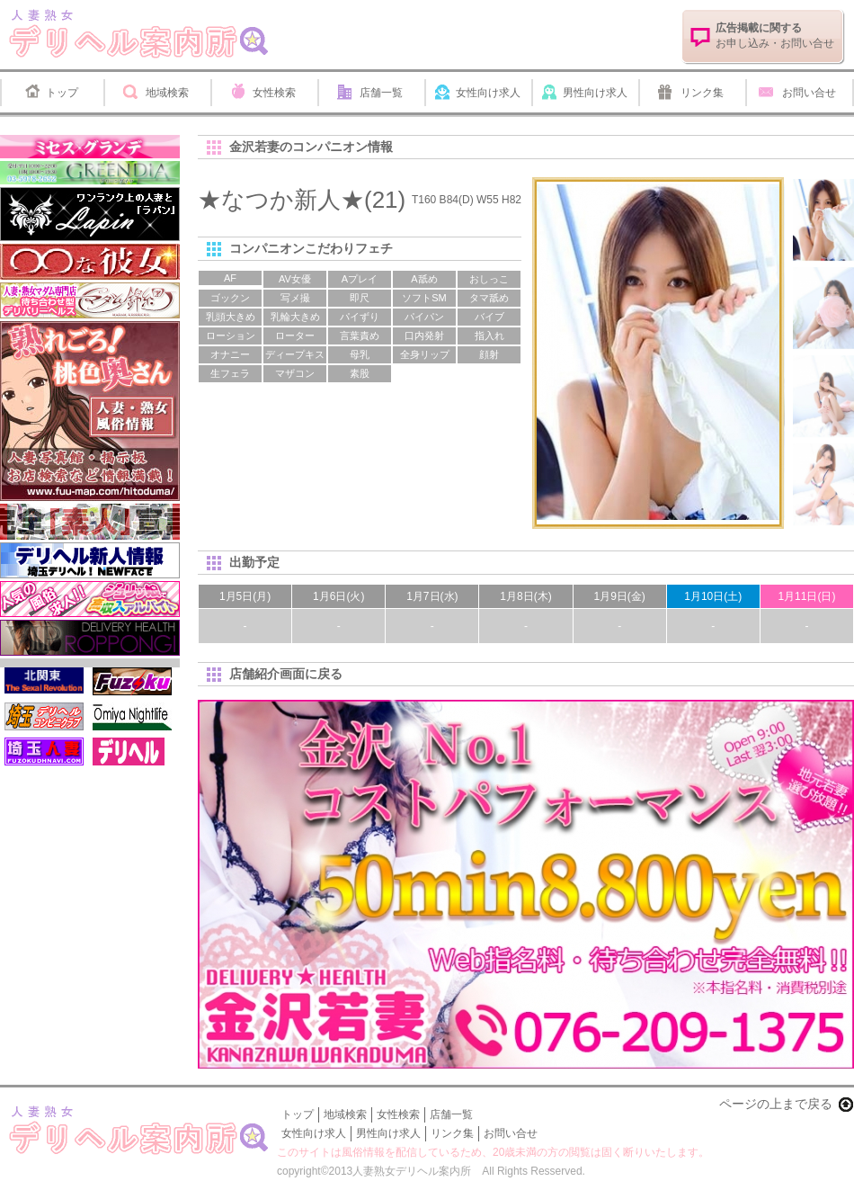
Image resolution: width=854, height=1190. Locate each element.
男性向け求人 (595, 92)
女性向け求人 (488, 92)
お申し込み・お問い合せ (775, 35)
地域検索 (167, 92)
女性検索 (274, 92)
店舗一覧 (381, 92)
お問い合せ (809, 92)
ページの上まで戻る (775, 1103)
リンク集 (702, 92)
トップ (62, 92)
